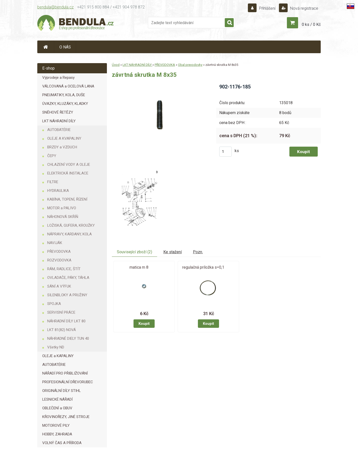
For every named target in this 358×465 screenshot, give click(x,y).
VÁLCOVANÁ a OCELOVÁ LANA (68, 86)
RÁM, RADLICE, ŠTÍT (64, 269)
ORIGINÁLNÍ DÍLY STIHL (61, 390)
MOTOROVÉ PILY (56, 425)
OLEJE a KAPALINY (58, 356)
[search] (229, 23)
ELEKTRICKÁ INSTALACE (67, 173)
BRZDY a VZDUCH (62, 147)
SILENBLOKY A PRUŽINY (67, 295)
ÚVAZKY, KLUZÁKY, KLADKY (65, 103)
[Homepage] (46, 47)
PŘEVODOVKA (59, 251)
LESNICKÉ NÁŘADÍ (57, 399)
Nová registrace (303, 8)
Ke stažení (172, 252)
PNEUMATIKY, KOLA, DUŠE (63, 95)
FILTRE (52, 182)
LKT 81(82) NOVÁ (61, 330)
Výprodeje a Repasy (58, 77)
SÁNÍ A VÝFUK (59, 286)
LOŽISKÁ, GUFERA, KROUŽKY (71, 225)
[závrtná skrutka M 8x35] (160, 85)
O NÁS (65, 47)
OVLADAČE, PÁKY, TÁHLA (68, 277)
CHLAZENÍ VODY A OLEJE (68, 164)
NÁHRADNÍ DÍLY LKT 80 (66, 321)
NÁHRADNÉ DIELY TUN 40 (68, 338)
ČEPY (51, 156)
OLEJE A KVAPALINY (64, 138)
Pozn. (198, 252)
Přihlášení (267, 8)
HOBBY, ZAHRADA (57, 434)
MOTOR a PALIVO (61, 208)
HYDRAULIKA (58, 190)
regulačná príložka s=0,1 (203, 267)
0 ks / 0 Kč (311, 24)
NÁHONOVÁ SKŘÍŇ (62, 216)
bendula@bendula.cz (55, 7)
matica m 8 (139, 267)
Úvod (116, 65)
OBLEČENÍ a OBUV (57, 408)
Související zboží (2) (134, 252)
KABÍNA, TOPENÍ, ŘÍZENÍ (67, 199)
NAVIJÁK (54, 243)
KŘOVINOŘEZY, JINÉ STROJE (66, 417)
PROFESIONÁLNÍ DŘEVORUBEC (67, 382)
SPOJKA (54, 303)
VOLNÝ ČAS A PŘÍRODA (62, 443)
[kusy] (225, 152)
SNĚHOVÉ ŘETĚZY (57, 112)
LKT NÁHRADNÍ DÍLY (59, 121)
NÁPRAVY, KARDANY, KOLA (69, 234)
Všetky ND (55, 347)
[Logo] (75, 23)
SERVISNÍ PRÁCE (61, 312)
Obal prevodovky (190, 65)
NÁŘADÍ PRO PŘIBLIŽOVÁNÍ (65, 373)
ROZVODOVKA (59, 260)
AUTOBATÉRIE (59, 129)
